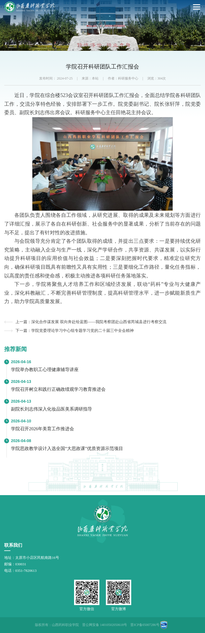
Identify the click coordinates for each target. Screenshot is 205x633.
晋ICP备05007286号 (144, 625)
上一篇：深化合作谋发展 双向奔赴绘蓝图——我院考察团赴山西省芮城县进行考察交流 (90, 322)
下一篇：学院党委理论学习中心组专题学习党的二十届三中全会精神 (74, 330)
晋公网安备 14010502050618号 (104, 625)
